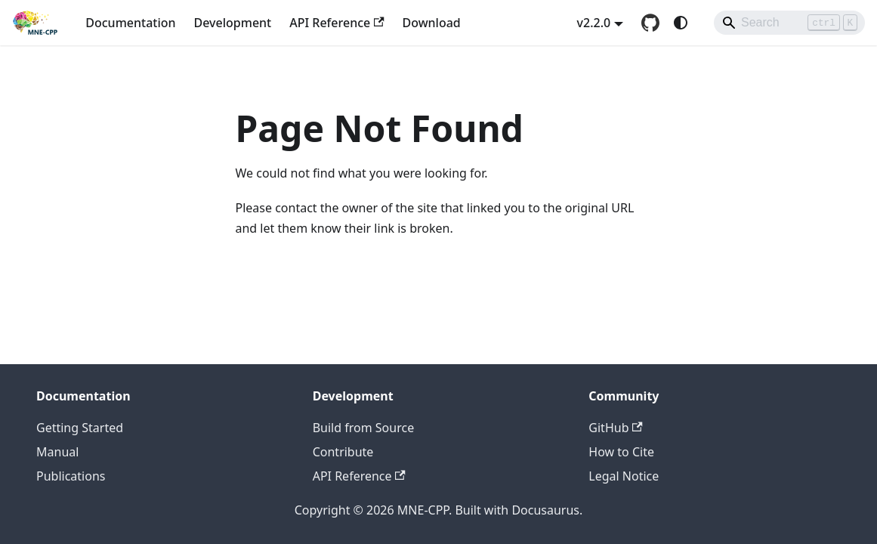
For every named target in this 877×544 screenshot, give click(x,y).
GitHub (615, 427)
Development (233, 22)
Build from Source (363, 427)
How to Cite (621, 452)
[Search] (789, 23)
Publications (70, 476)
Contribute (343, 452)
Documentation (130, 22)
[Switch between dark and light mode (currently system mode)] (681, 23)
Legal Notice (623, 476)
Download (432, 22)
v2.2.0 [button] (594, 22)
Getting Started (79, 427)
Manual (57, 452)
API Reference (336, 22)
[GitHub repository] (650, 23)
